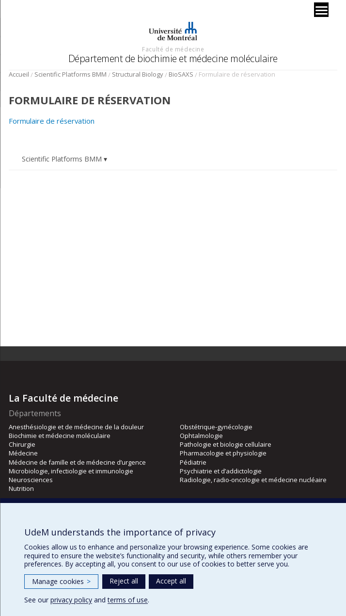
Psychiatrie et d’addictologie (221, 471)
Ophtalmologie (201, 435)
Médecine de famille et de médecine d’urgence (77, 462)
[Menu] (321, 9)
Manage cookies (61, 581)
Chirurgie (22, 444)
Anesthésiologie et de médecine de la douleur (76, 426)
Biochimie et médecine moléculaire (59, 435)
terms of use (128, 599)
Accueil (19, 74)
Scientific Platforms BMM (70, 74)
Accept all (171, 580)
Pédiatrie (193, 462)
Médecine (23, 453)
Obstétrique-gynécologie (216, 426)
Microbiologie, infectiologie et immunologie (71, 471)
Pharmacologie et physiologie (223, 453)
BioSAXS (181, 74)
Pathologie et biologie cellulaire (225, 444)
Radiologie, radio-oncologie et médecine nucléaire (253, 479)
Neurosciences (31, 479)
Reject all (124, 580)
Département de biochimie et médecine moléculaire (173, 58)
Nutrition (21, 488)
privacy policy (71, 599)
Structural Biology (137, 74)
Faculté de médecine (173, 49)
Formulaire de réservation (51, 121)
